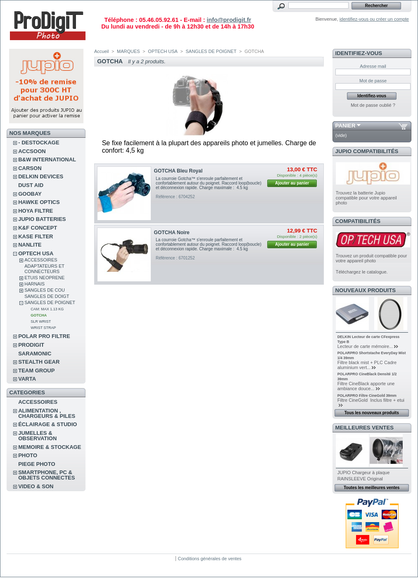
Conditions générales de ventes (209, 558)
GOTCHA (39, 315)
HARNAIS (34, 283)
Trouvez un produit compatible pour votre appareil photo (371, 258)
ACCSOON (31, 151)
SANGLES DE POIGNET (49, 302)
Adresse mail (373, 66)
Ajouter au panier (292, 183)
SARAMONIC (34, 353)
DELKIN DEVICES (40, 176)
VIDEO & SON (35, 486)
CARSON (29, 168)
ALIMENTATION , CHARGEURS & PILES (46, 413)
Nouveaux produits (365, 290)
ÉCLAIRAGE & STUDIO (47, 424)
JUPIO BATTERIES (42, 219)
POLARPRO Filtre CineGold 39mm (367, 395)
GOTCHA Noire (172, 232)
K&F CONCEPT (37, 228)
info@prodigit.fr (229, 20)
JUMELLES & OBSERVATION (37, 435)
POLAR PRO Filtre (44, 336)
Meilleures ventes (364, 428)
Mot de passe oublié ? (373, 105)
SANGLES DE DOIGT (46, 296)
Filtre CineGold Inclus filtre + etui (370, 400)
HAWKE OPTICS (38, 202)
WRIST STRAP (43, 328)
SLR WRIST (41, 321)
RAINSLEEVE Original (360, 478)
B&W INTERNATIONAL (47, 159)
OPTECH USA (35, 253)
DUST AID (30, 185)
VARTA (27, 379)
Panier (345, 125)
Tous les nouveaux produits (371, 412)
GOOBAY (30, 194)
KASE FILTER (35, 236)
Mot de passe (373, 80)
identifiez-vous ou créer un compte (374, 19)
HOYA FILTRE (35, 211)
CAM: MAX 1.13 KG (47, 309)
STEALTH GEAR (38, 362)
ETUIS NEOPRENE (44, 277)
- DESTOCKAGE (38, 142)
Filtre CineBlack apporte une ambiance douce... (366, 386)
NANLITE (29, 245)
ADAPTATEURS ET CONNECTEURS (44, 269)
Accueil (101, 51)
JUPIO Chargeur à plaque (363, 472)
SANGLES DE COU (44, 290)
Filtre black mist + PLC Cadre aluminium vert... (367, 365)
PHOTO (27, 455)
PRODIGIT (31, 345)
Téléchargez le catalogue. (362, 271)
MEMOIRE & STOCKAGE (49, 447)
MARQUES (128, 51)
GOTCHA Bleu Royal (178, 171)
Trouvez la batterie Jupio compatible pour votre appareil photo (366, 197)
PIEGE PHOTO (36, 464)
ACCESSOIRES (40, 259)
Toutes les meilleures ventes (371, 487)
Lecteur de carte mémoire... (365, 346)
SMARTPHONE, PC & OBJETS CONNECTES (46, 475)
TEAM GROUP (36, 370)
